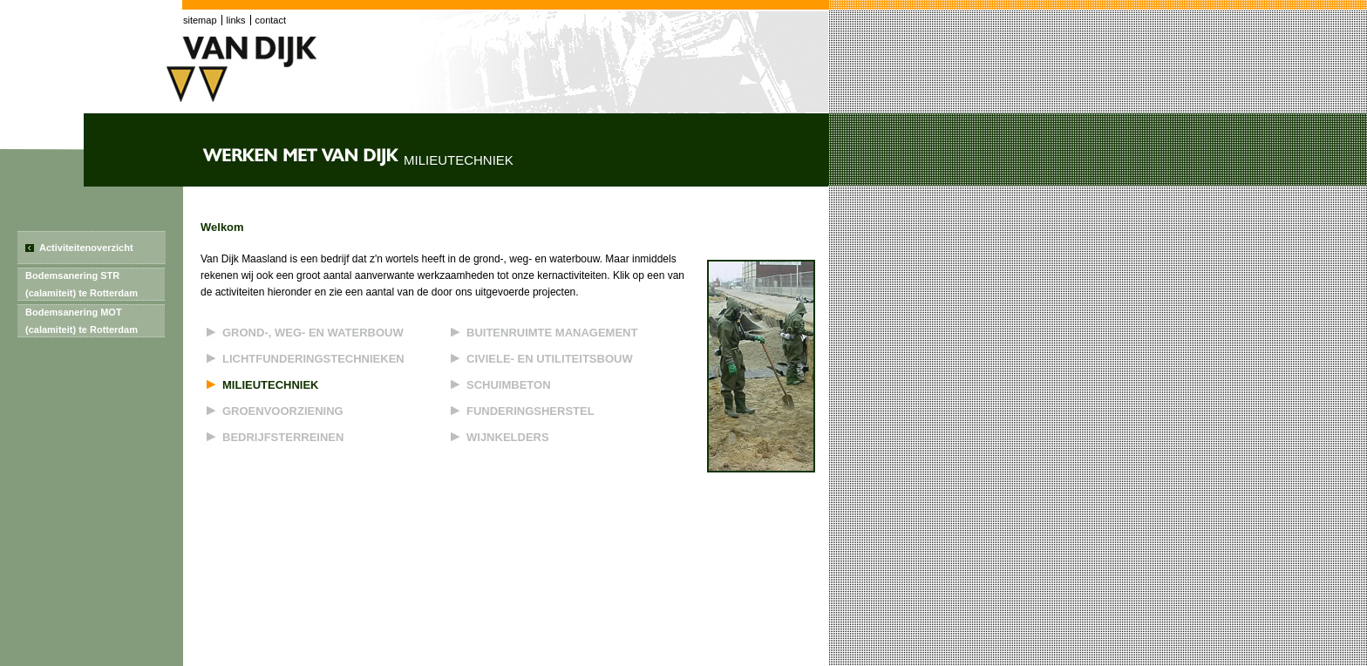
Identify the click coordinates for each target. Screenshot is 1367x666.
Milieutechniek (270, 384)
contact (270, 20)
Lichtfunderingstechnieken (313, 358)
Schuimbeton (508, 384)
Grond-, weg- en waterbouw (313, 332)
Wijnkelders (507, 437)
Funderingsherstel (530, 411)
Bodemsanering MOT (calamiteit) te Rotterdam (81, 321)
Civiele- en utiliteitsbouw (549, 358)
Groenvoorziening (282, 411)
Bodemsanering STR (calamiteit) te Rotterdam (81, 284)
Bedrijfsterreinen (282, 437)
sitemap (200, 20)
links (236, 20)
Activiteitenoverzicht (86, 247)
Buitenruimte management (551, 332)
